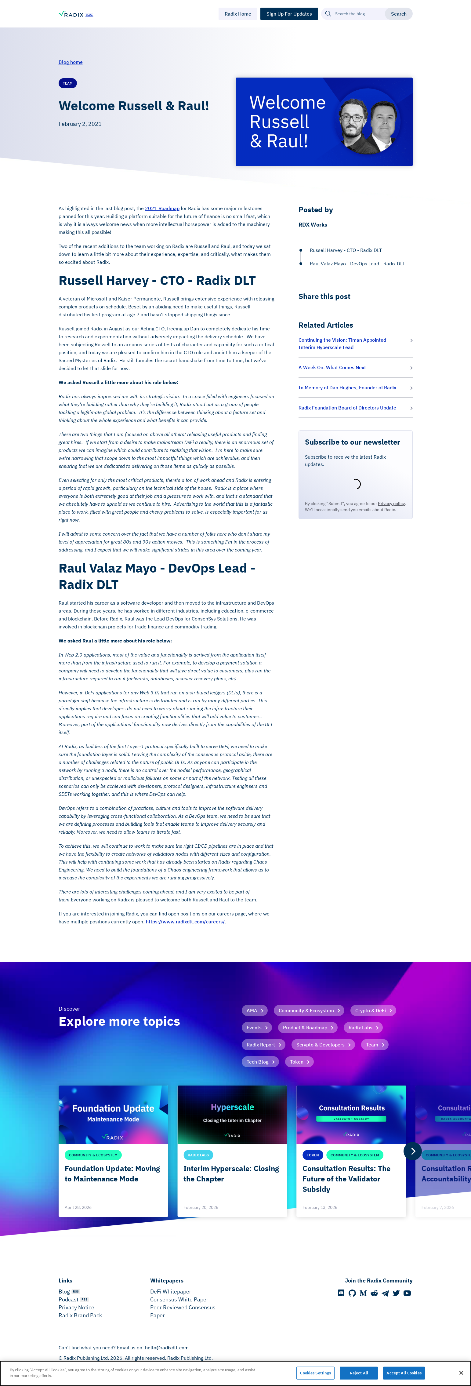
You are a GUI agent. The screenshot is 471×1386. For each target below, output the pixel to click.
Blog (64, 1291)
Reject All (359, 1373)
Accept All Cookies (403, 1373)
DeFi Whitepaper (170, 1291)
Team (372, 1045)
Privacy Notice (76, 1307)
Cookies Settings (315, 1373)
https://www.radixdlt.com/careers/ (185, 922)
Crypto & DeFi (370, 1010)
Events (254, 1027)
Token (296, 1062)
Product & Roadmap (305, 1027)
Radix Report (261, 1045)
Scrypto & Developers (320, 1045)
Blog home (71, 62)
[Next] (413, 1151)
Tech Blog (258, 1062)
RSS (76, 1291)
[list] (236, 1151)
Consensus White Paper (179, 1299)
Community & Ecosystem (306, 1010)
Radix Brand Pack (80, 1315)
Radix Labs (360, 1027)
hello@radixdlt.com (167, 1347)
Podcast (68, 1299)
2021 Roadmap (162, 208)
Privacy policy (391, 503)
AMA (252, 1010)
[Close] (461, 1373)
